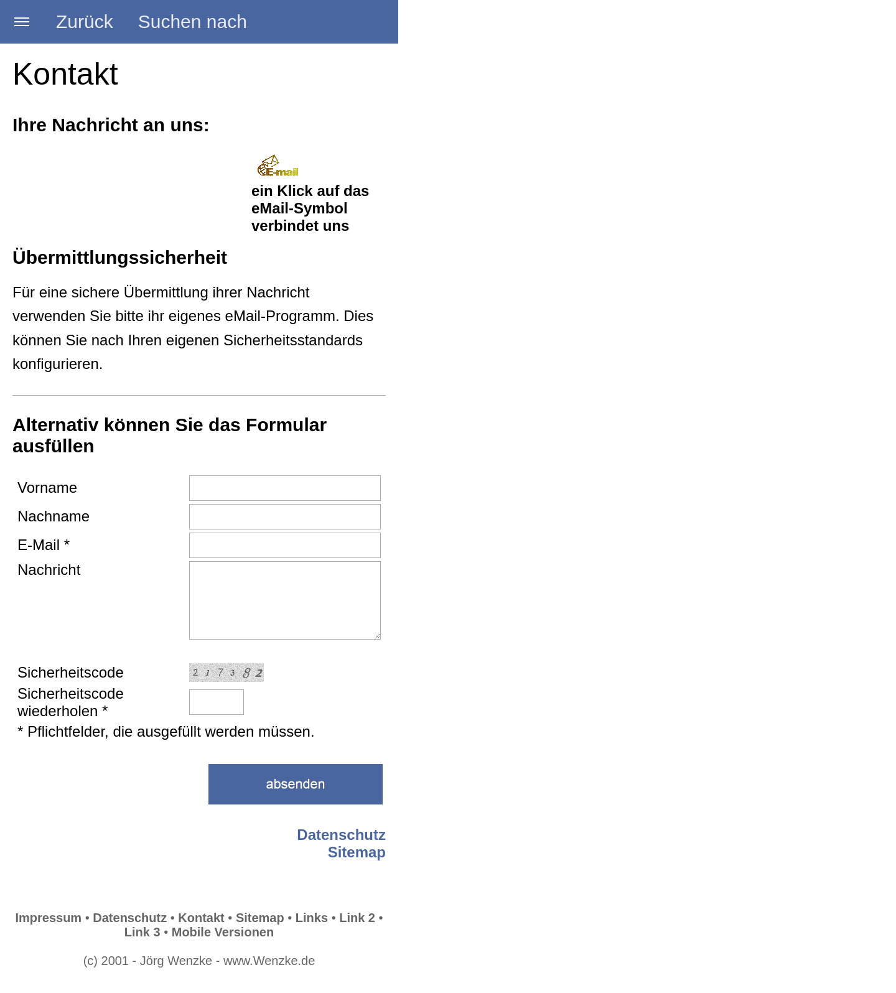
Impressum (48, 918)
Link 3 (142, 932)
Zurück (84, 21)
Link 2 (357, 918)
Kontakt (201, 918)
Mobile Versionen (223, 932)
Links (312, 918)
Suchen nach (192, 21)
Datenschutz (341, 834)
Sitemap (357, 852)
